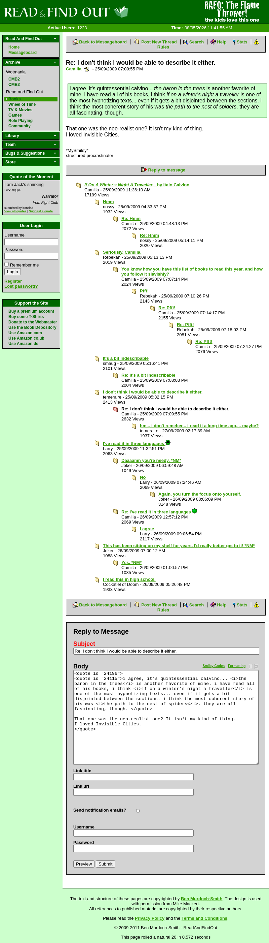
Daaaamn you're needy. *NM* (151, 460)
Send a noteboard (86, 68)
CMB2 (14, 79)
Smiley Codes (214, 666)
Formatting (236, 666)
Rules (163, 47)
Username (14, 235)
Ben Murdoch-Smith (202, 898)
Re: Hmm (131, 218)
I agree (147, 528)
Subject (84, 643)
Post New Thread (159, 41)
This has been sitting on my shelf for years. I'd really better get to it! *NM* (179, 545)
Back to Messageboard (103, 41)
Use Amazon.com (25, 333)
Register (13, 281)
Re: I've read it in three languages (159, 511)
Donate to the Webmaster (32, 322)
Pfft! (144, 290)
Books (14, 99)
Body (80, 666)
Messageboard (22, 52)
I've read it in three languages (136, 443)
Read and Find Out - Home (101, 11)
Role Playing (20, 120)
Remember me (24, 265)
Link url (81, 786)
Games (15, 115)
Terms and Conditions (204, 918)
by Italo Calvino (136, 184)
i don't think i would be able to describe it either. (152, 392)
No (143, 477)
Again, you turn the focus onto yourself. (199, 494)
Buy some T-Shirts (26, 316)
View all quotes (15, 211)
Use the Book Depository (32, 327)
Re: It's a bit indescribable (148, 375)
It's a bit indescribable (126, 358)
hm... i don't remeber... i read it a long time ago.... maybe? (199, 425)
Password (14, 249)
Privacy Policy (149, 918)
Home (14, 47)
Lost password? (21, 286)
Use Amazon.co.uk (26, 338)
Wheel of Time (22, 104)
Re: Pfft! (167, 307)
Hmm (108, 201)
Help (221, 41)
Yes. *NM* (131, 562)
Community (19, 126)
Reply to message (167, 169)
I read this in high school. (129, 579)
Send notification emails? (99, 810)
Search (196, 41)
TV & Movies (20, 109)
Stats (242, 41)
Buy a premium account (31, 311)
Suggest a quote (41, 211)
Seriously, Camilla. (122, 252)
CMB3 (14, 84)
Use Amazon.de (23, 343)
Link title (82, 770)
